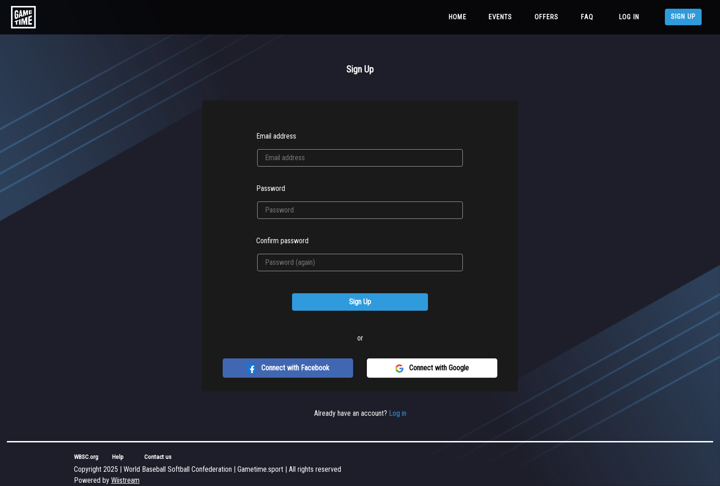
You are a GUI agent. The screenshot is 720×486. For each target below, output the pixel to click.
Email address (276, 136)
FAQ (587, 17)
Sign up (683, 17)
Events (500, 17)
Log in (629, 17)
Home (459, 16)
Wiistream (125, 480)
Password (270, 188)
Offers (546, 17)
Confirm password (282, 240)
